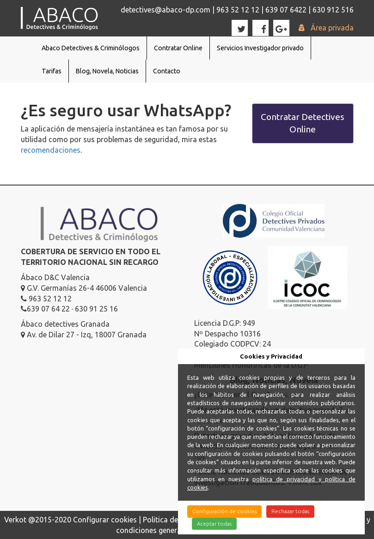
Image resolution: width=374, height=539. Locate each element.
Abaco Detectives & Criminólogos (91, 48)
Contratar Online (178, 48)
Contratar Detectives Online (302, 123)
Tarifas (51, 71)
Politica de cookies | (177, 519)
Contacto (166, 71)
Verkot (15, 519)
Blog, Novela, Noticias (107, 71)
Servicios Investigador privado (260, 48)
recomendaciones (50, 150)
